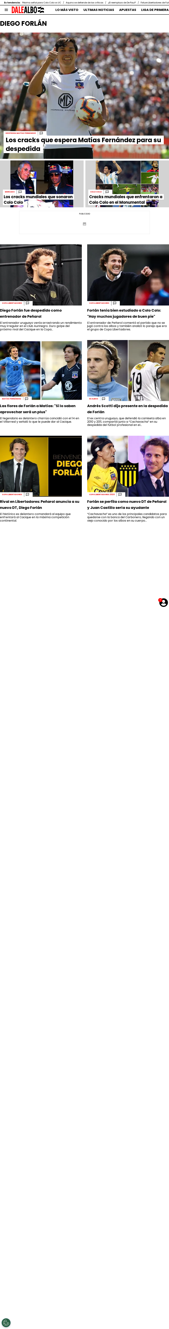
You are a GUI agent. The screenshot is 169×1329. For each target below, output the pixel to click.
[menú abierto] (6, 10)
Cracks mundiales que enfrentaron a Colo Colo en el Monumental (125, 199)
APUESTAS (127, 10)
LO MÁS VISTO (66, 10)
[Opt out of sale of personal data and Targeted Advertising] (6, 1322)
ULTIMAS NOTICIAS (98, 10)
